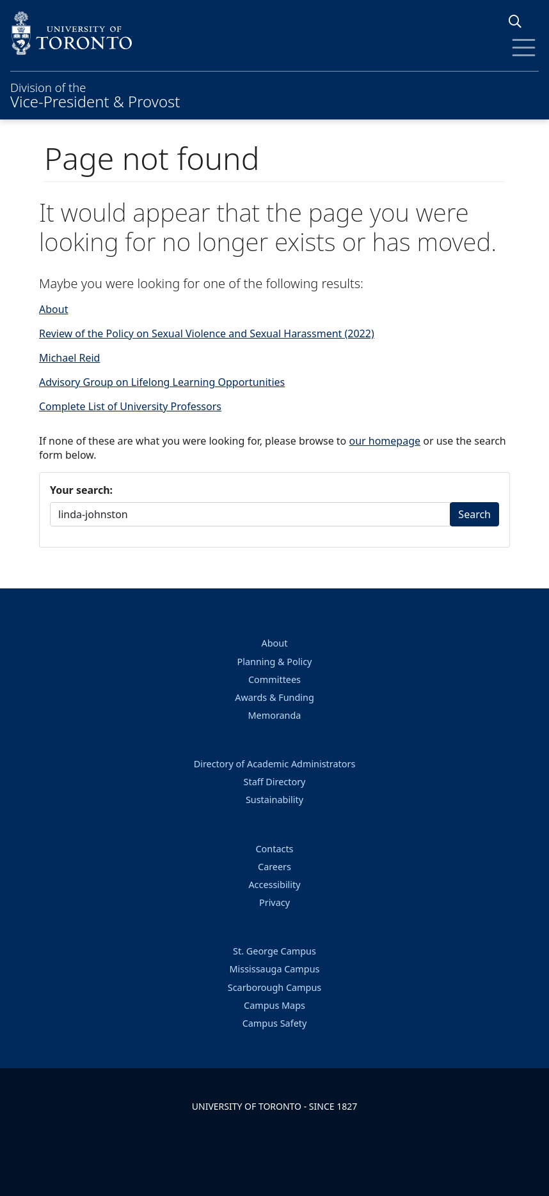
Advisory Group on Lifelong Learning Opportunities (162, 382)
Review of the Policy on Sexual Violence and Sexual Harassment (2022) (206, 333)
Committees (274, 679)
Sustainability (274, 799)
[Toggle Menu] (524, 48)
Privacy (274, 902)
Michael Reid (69, 358)
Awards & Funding (274, 697)
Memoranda (274, 715)
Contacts (275, 849)
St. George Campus (274, 951)
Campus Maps (274, 1005)
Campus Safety (275, 1023)
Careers (274, 867)
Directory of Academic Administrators (275, 764)
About (53, 309)
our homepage (384, 441)
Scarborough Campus (274, 987)
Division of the (95, 94)
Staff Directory (275, 782)
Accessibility (274, 884)
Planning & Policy (274, 662)
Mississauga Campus (275, 969)
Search (474, 514)
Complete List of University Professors (130, 406)
